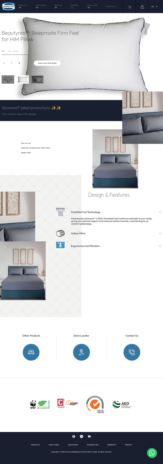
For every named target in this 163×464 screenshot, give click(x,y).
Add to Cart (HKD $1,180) (47, 63)
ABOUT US (58, 5)
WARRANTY (112, 445)
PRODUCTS (22, 5)
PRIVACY (128, 445)
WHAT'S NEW (40, 5)
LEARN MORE (92, 5)
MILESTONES (73, 445)
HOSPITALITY (111, 6)
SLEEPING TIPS (74, 6)
